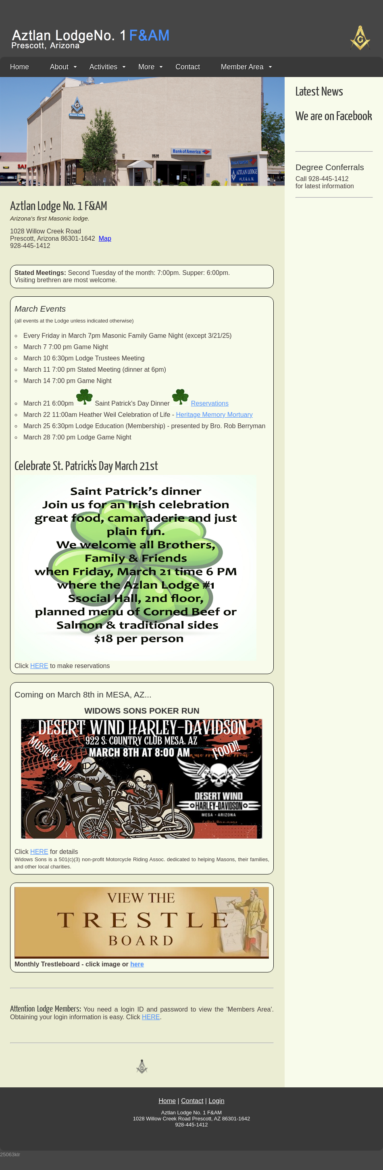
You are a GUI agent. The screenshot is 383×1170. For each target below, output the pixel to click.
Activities (107, 67)
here (137, 964)
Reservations (210, 403)
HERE (39, 665)
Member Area (246, 67)
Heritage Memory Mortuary (214, 414)
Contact (187, 67)
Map (105, 238)
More (150, 67)
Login (216, 1100)
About (63, 67)
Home (19, 67)
